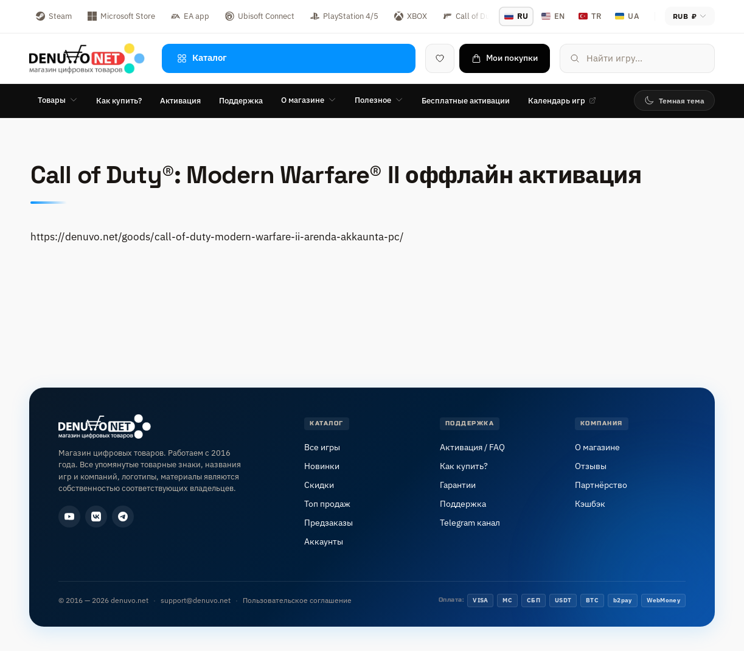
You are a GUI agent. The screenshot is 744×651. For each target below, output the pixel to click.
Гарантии (458, 484)
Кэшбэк (590, 503)
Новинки (321, 466)
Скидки (319, 484)
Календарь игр (562, 101)
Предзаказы (328, 522)
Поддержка (241, 101)
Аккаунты (323, 541)
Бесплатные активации (466, 101)
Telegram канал (470, 522)
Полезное (379, 100)
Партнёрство (601, 484)
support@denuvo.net (196, 600)
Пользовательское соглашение (297, 600)
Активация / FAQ (472, 447)
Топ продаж (327, 503)
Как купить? (119, 101)
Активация (180, 101)
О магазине (308, 100)
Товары (58, 100)
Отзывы (591, 466)
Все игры (322, 447)
